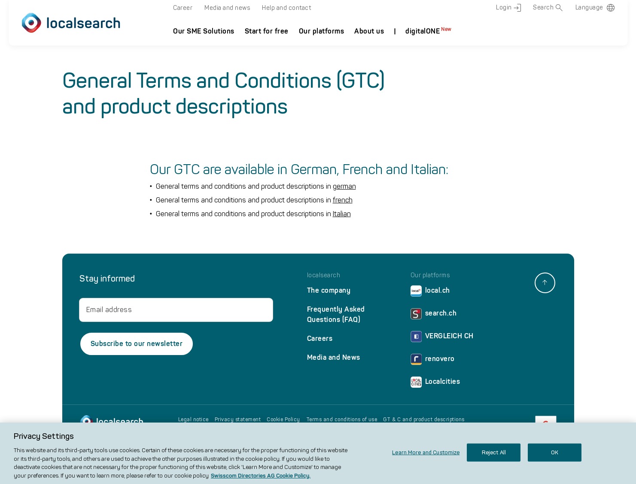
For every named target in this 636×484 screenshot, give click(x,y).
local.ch (430, 292)
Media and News (333, 357)
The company (329, 290)
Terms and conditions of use (341, 420)
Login (508, 8)
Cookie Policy (283, 420)
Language (589, 7)
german (344, 186)
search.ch (434, 315)
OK (554, 458)
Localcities (435, 384)
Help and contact (286, 8)
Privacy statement (238, 420)
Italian (342, 214)
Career (182, 8)
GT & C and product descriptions (424, 420)
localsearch (324, 276)
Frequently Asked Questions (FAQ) (336, 314)
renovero (433, 361)
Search (548, 8)
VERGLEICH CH (442, 338)
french (343, 200)
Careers (320, 338)
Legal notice (193, 420)
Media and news (227, 8)
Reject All (494, 458)
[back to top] (545, 283)
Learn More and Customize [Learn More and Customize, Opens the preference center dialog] (426, 458)
